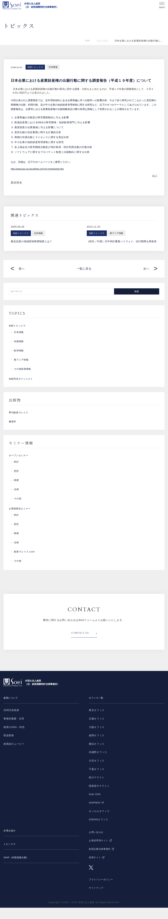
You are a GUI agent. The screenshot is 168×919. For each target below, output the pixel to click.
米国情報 (19, 343)
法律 (16, 499)
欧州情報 (19, 352)
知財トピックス (35, 67)
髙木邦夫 (16, 182)
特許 (16, 471)
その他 (18, 508)
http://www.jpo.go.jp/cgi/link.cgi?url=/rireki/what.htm (38, 168)
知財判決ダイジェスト (22, 381)
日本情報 (53, 67)
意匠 (16, 480)
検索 (136, 291)
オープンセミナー (19, 464)
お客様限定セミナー (20, 519)
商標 (16, 489)
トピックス (102, 40)
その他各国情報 (23, 370)
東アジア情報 (21, 361)
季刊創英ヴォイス (19, 417)
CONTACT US (81, 644)
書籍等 (13, 428)
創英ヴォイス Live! (25, 563)
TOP (87, 40)
